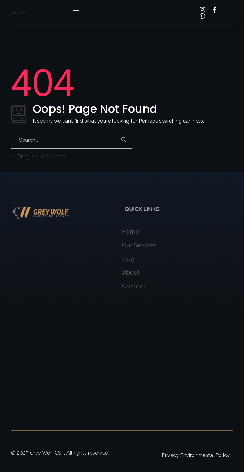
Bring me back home (38, 157)
